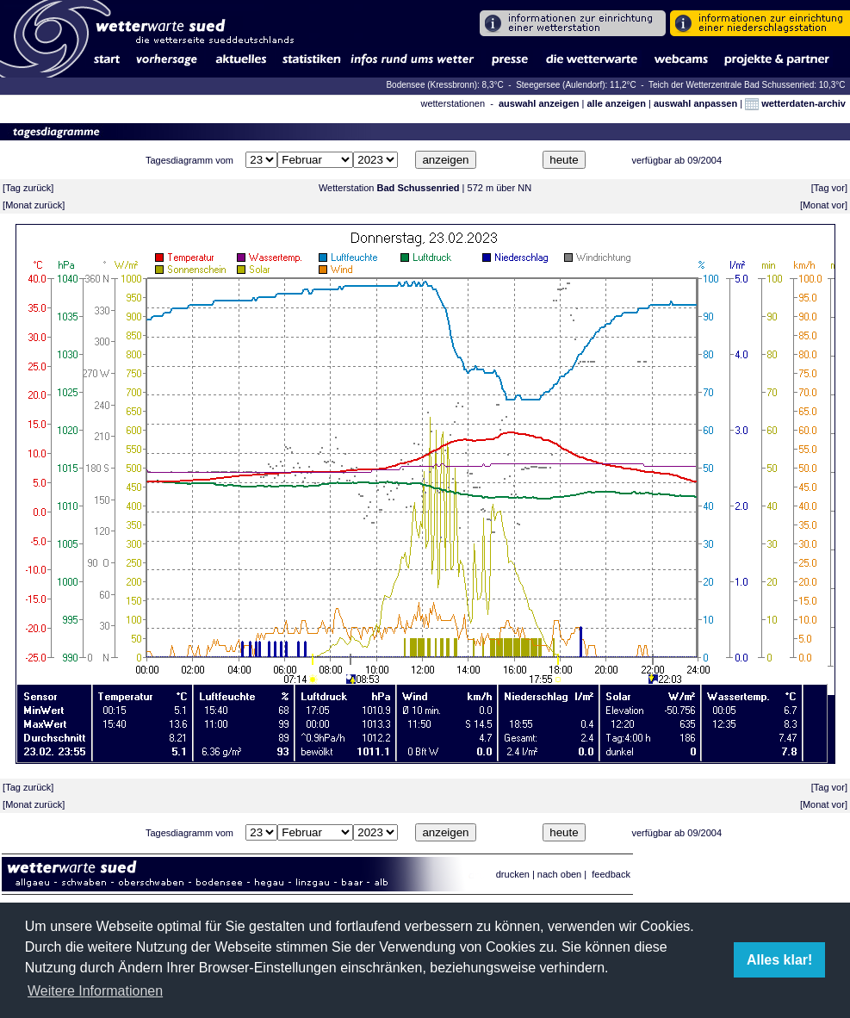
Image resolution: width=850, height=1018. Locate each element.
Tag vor (829, 188)
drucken (513, 874)
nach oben (559, 874)
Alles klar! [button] (779, 960)
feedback (611, 874)
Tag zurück (28, 188)
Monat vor (824, 205)
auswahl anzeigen (539, 103)
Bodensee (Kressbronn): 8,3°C (446, 85)
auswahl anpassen (695, 103)
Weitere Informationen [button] (95, 991)
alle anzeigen (615, 103)
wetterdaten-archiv (795, 103)
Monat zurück (33, 205)
